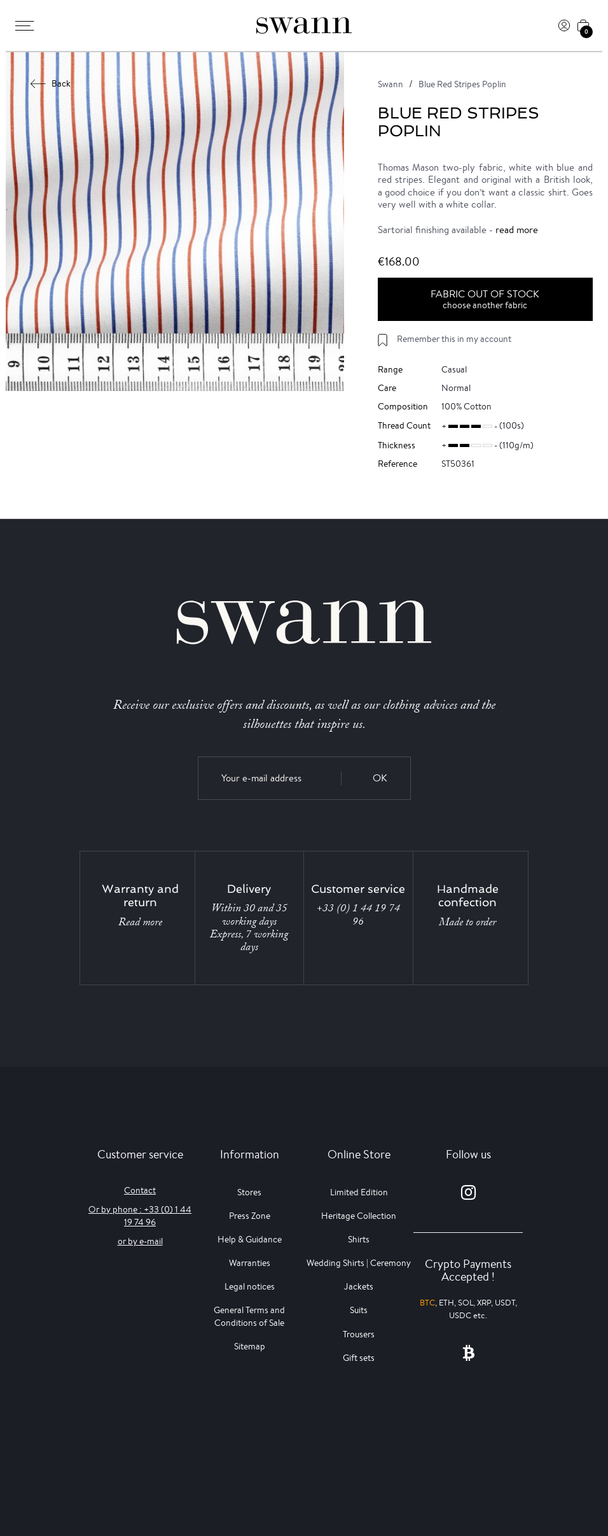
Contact (140, 1190)
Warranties (249, 1263)
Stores (249, 1192)
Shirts (359, 1239)
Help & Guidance (250, 1239)
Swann (390, 84)
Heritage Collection (358, 1215)
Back (51, 83)
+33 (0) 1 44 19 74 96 (358, 914)
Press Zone (249, 1215)
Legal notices (250, 1286)
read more (516, 230)
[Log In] (564, 25)
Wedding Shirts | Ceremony (359, 1263)
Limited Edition (359, 1192)
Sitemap (249, 1346)
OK (380, 778)
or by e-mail (140, 1241)
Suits (359, 1310)
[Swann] (304, 25)
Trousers (359, 1334)
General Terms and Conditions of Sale (249, 1316)
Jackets (358, 1286)
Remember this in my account (454, 339)
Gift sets (359, 1357)
